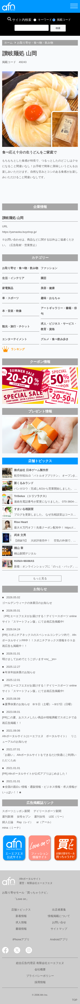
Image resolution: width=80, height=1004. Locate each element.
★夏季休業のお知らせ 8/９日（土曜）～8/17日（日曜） (38, 704)
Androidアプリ (59, 939)
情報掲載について (59, 916)
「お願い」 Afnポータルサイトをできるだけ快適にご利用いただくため (39, 757)
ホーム (8, 42)
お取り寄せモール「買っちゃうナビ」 (25, 892)
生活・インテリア (13, 278)
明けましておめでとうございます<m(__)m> (29, 659)
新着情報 (21, 916)
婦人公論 (7, 822)
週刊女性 (39, 816)
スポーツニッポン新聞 (16, 811)
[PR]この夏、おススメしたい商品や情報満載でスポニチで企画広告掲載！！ (39, 720)
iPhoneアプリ (21, 939)
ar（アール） (44, 822)
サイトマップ (59, 928)
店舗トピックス (21, 909)
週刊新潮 (7, 816)
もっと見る (40, 578)
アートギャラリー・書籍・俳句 (59, 310)
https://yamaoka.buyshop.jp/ (19, 231)
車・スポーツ (10, 298)
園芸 (43, 278)
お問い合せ (59, 922)
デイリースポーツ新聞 (47, 811)
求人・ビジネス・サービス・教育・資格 (59, 326)
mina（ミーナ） (12, 827)
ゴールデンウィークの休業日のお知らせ (27, 602)
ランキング (13, 349)
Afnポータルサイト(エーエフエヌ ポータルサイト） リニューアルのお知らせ (39, 739)
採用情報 (40, 982)
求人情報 (21, 922)
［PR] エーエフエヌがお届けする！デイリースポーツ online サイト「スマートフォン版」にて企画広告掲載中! (39, 618)
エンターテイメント (14, 339)
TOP (74, 999)
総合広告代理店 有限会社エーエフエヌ (40, 963)
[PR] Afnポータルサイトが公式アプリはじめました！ (35, 773)
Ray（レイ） (25, 822)
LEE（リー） (57, 816)
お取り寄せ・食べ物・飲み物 (35, 42)
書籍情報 (21, 928)
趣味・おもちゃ (50, 298)
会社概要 (40, 969)
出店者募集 (59, 909)
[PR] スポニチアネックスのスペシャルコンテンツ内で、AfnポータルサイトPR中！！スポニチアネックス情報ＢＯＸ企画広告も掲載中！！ (39, 640)
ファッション (49, 268)
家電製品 (7, 288)
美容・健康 (48, 288)
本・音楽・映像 (12, 310)
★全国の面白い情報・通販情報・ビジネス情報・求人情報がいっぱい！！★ (39, 789)
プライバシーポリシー (40, 975)
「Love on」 (21, 899)
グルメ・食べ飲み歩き (54, 339)
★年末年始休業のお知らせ (18, 672)
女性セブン (24, 816)
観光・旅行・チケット (16, 326)
